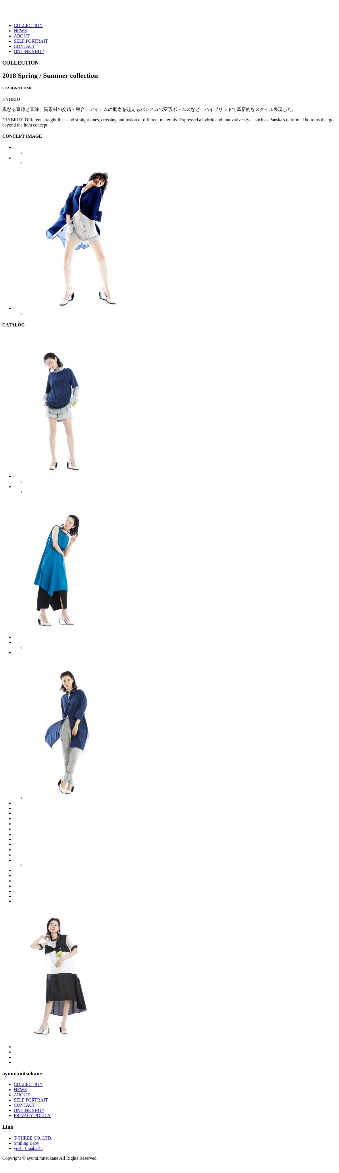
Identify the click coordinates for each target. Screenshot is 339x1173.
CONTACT (24, 46)
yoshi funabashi (28, 1148)
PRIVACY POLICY (32, 1115)
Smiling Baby (26, 1143)
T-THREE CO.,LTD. (33, 1138)
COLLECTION (28, 25)
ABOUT (22, 35)
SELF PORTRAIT (31, 41)
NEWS (20, 30)
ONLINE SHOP (29, 51)
